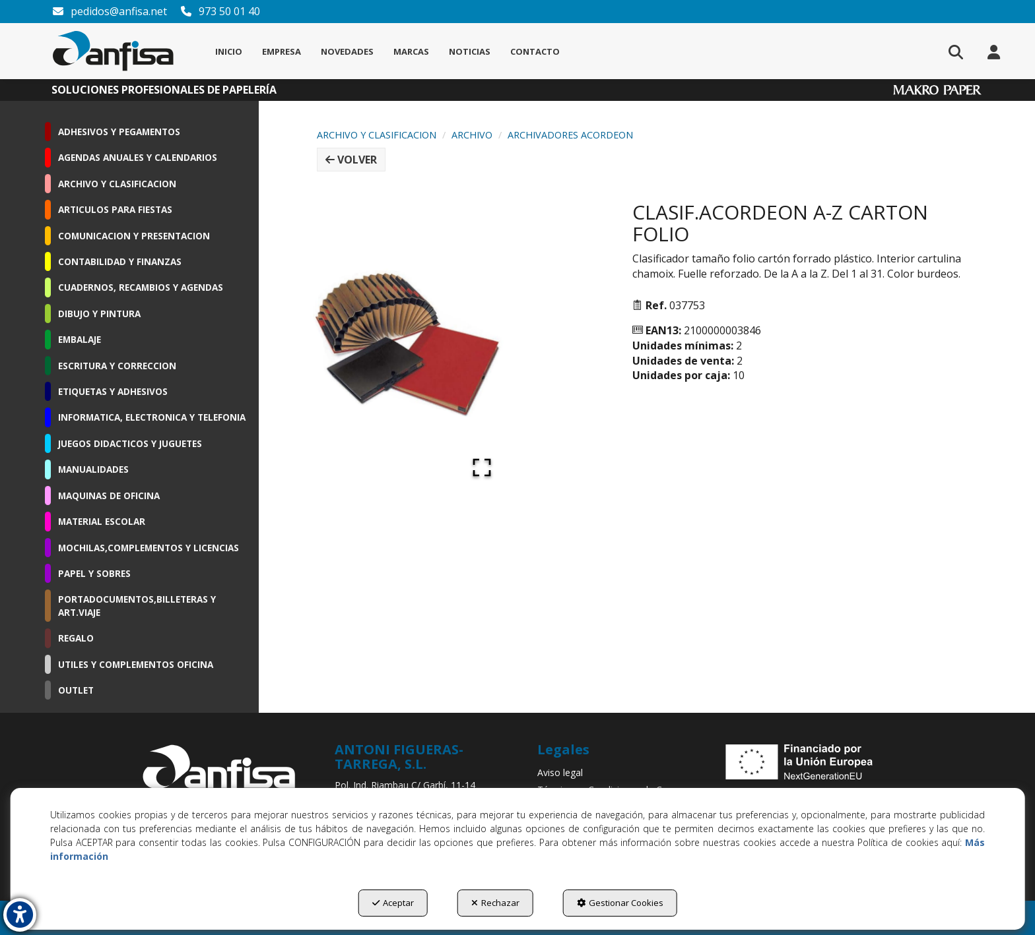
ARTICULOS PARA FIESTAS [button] (115, 209)
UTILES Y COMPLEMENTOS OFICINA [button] (135, 664)
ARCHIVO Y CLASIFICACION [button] (117, 183)
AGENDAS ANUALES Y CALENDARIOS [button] (137, 157)
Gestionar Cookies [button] (620, 903)
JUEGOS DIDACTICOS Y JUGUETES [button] (130, 443)
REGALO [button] (76, 638)
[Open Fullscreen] (482, 467)
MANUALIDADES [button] (93, 469)
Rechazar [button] (495, 903)
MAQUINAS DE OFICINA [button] (109, 495)
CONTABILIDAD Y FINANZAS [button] (120, 261)
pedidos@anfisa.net (109, 11)
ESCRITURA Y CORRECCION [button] (117, 365)
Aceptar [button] (393, 903)
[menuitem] (228, 51)
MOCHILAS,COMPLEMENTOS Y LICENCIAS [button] (148, 547)
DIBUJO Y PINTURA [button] (99, 313)
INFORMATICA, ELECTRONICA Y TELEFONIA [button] (152, 417)
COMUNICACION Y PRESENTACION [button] (134, 235)
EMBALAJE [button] (79, 339)
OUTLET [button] (76, 690)
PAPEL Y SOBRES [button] (94, 573)
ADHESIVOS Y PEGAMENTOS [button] (119, 131)
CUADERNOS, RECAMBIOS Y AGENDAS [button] (140, 287)
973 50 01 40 (220, 11)
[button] (112, 51)
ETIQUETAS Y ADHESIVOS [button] (113, 391)
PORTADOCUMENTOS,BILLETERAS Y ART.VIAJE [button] (137, 605)
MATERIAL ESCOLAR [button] (101, 521)
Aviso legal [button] (560, 772)
